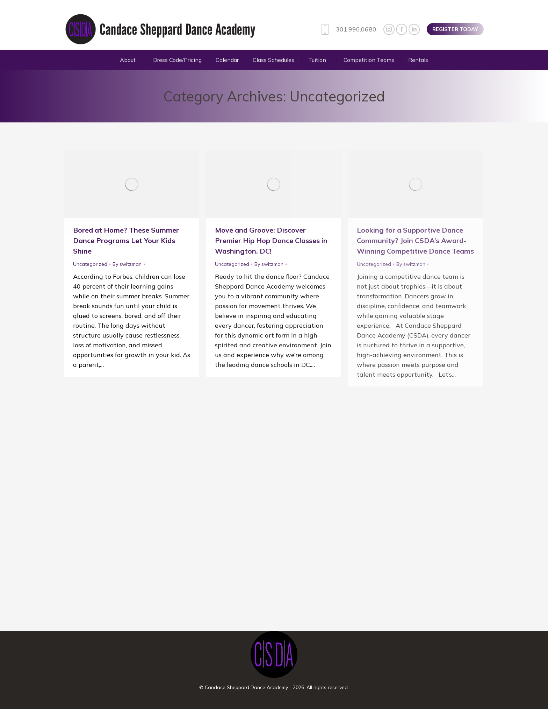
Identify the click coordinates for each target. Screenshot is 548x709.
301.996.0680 (347, 29)
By (127, 264)
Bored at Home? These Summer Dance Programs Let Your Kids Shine (126, 240)
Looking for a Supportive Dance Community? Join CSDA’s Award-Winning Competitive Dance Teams (415, 240)
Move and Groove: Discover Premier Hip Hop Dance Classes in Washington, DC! (271, 240)
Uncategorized (90, 264)
